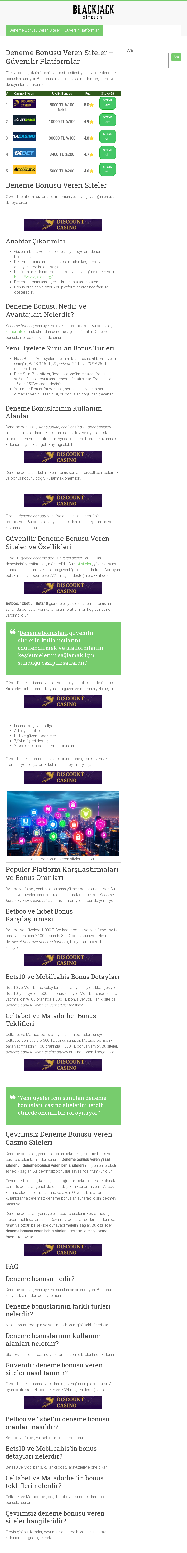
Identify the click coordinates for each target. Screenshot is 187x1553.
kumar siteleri (17, 331)
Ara (130, 50)
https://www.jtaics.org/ (33, 277)
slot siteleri (83, 564)
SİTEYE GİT (107, 103)
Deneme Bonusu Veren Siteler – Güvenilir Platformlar (54, 30)
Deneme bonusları (43, 632)
